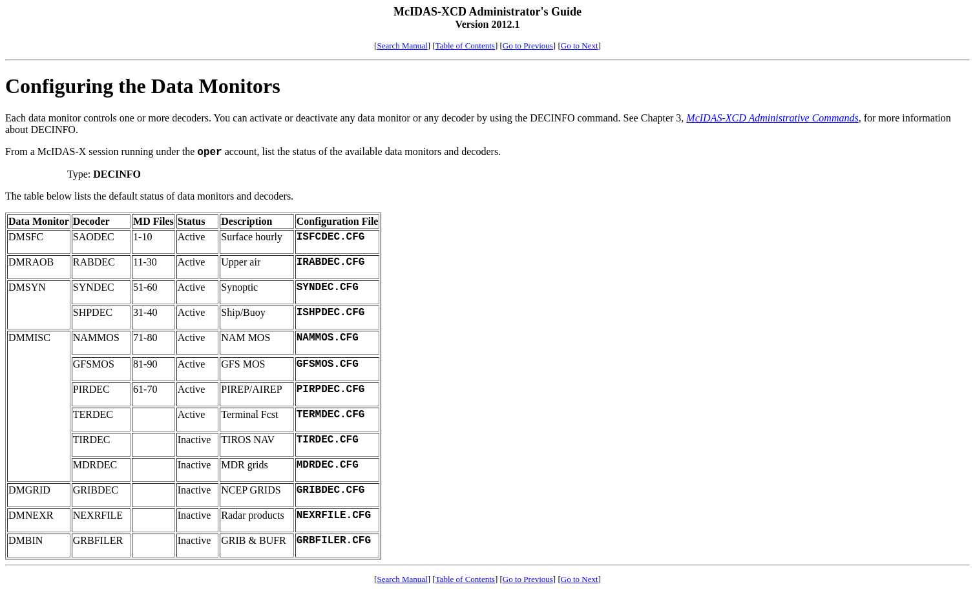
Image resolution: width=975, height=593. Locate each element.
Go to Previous (528, 45)
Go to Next (579, 45)
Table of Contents (465, 45)
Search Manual (402, 45)
